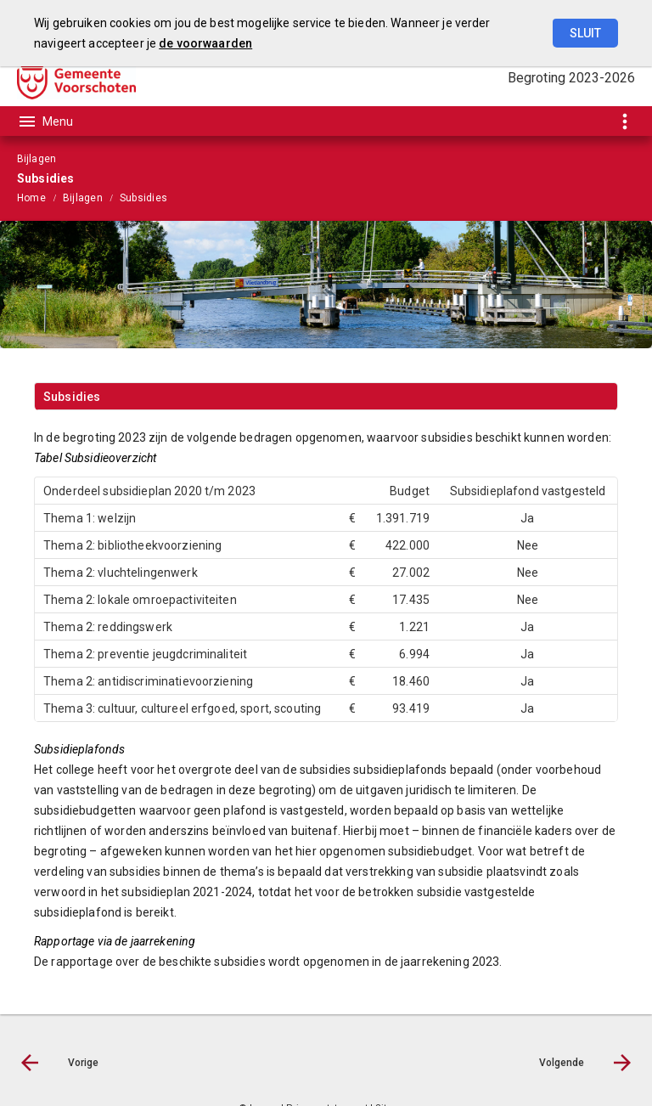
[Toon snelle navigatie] (624, 121)
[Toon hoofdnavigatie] (45, 121)
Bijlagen (83, 198)
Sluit (585, 33)
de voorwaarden (205, 43)
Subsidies (143, 198)
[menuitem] (40, 197)
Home (31, 198)
